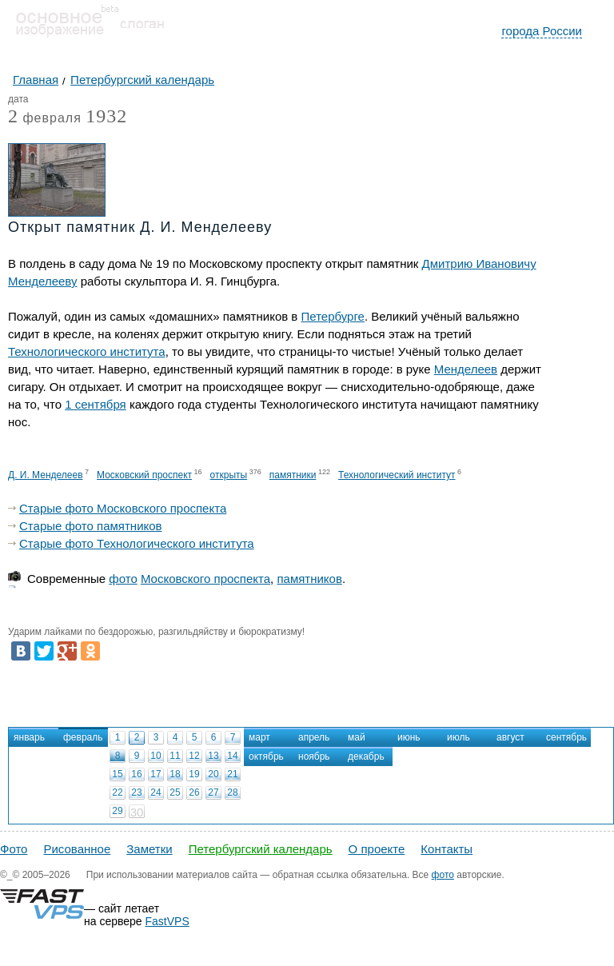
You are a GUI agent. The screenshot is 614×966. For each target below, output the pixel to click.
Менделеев (465, 369)
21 (232, 774)
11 (174, 755)
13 (213, 755)
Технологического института (86, 351)
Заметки (149, 849)
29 (117, 810)
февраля (45, 118)
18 (174, 774)
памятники (293, 475)
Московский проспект (144, 475)
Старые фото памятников (90, 526)
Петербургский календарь (261, 849)
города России (541, 31)
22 (117, 792)
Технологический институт (397, 475)
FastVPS (167, 921)
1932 (106, 116)
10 (155, 755)
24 (155, 792)
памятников (309, 578)
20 (213, 774)
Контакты (446, 849)
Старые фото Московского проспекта (122, 508)
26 (194, 792)
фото (123, 578)
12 (194, 755)
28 (232, 792)
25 (174, 792)
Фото (13, 849)
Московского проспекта (205, 578)
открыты (229, 475)
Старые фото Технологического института (136, 543)
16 (136, 774)
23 (136, 792)
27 (213, 792)
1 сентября (95, 404)
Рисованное (76, 849)
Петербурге (333, 316)
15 (117, 774)
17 (155, 774)
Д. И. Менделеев (45, 475)
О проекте (377, 849)
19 (194, 774)
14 (232, 755)
